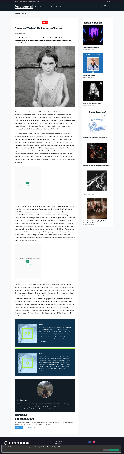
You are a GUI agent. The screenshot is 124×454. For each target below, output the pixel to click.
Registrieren (31, 427)
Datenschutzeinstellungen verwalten (28, 185)
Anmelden (19, 427)
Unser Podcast (23, 1)
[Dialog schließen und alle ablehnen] (119, 446)
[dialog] (61, 448)
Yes (28, 183)
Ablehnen (106, 450)
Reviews (46, 7)
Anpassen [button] (5, 450)
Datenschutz (58, 443)
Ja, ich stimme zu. (114, 450)
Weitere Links (58, 441)
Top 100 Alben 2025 (34, 1)
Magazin (37, 7)
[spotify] (109, 1)
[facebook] (105, 1)
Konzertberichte (56, 7)
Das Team (16, 1)
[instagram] (107, 1)
